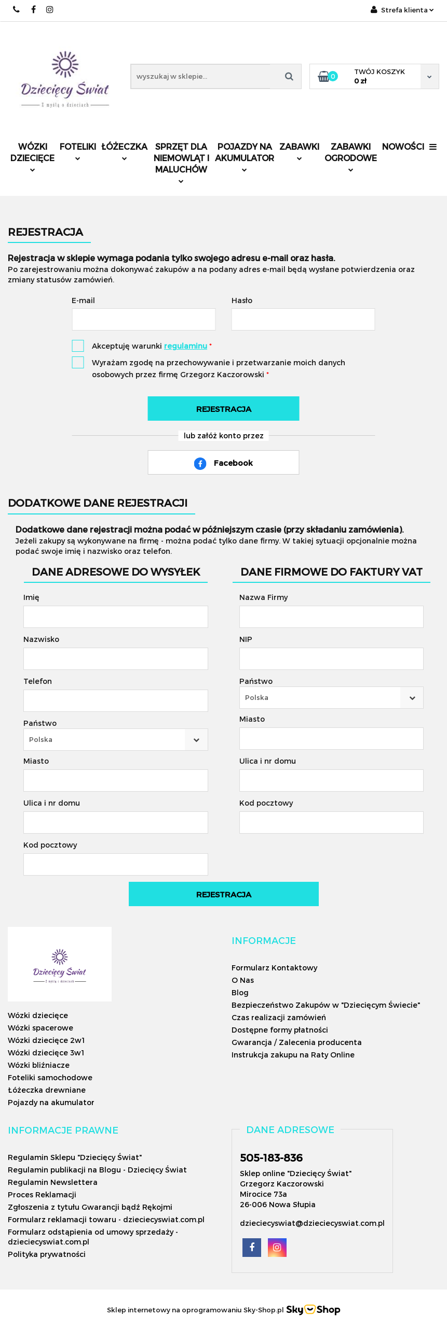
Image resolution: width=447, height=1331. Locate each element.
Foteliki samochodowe (50, 1077)
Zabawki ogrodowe (350, 156)
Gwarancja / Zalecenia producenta (297, 1042)
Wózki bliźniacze (39, 1065)
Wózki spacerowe (40, 1027)
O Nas (243, 980)
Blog (240, 992)
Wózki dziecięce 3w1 (46, 1052)
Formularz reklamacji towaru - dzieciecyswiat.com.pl (106, 1219)
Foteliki (78, 151)
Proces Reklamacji (42, 1194)
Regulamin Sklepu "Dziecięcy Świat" (75, 1157)
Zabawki (299, 151)
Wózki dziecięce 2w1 (46, 1040)
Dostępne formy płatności (280, 1029)
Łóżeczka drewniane (47, 1089)
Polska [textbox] (40, 739)
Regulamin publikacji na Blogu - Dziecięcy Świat (97, 1169)
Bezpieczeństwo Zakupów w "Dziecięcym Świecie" (326, 1004)
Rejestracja (223, 408)
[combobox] (115, 739)
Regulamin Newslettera (53, 1182)
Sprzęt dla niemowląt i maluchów (181, 162)
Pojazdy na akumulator (244, 156)
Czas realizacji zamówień (279, 1017)
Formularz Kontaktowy (274, 967)
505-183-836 (271, 1157)
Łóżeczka (124, 151)
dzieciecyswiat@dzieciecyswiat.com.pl (312, 1223)
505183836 (17, 9)
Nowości (403, 146)
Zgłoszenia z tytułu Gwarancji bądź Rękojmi (90, 1207)
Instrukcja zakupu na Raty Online (293, 1054)
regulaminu (185, 345)
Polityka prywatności (47, 1254)
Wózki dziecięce (32, 156)
